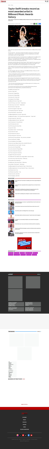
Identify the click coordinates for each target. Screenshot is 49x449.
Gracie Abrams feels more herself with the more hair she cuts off (27, 206)
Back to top (24, 404)
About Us (20, 439)
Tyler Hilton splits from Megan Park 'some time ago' (24, 210)
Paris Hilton (34, 254)
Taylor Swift (11, 252)
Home (9, 5)
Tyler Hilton (11, 254)
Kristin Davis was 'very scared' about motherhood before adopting (27, 223)
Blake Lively (35, 252)
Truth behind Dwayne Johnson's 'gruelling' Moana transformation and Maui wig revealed (27, 202)
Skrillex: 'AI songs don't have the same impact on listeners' (13, 308)
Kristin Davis (16, 252)
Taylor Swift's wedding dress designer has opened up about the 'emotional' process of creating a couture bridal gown (26, 190)
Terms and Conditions (34, 439)
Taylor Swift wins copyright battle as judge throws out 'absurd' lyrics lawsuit (27, 185)
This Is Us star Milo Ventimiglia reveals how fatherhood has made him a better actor (28, 229)
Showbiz (24, 417)
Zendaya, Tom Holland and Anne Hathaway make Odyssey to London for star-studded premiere (13, 304)
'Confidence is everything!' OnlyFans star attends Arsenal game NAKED (26, 220)
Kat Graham (22, 252)
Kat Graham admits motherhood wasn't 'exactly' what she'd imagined (27, 215)
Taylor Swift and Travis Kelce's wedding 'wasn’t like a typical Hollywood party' (28, 181)
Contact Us (24, 439)
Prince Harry (23, 254)
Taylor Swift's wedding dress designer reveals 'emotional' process (27, 193)
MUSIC (24, 419)
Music (12, 5)
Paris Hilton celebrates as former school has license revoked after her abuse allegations (27, 233)
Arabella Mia (29, 254)
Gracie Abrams (17, 254)
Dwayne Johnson (29, 252)
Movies (24, 424)
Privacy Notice (28, 439)
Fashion (24, 422)
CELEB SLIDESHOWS (24, 429)
